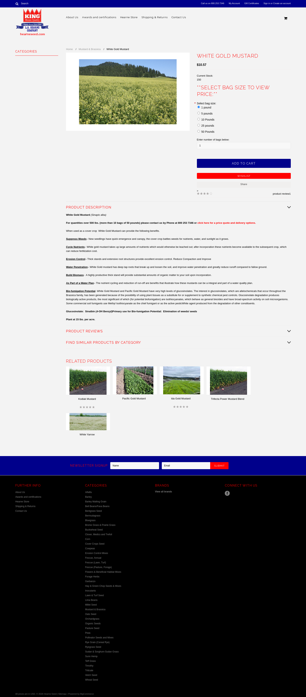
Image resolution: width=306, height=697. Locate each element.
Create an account (282, 3)
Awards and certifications (99, 17)
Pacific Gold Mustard (134, 398)
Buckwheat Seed (94, 529)
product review (281, 193)
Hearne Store (129, 17)
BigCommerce (87, 694)
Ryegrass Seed (93, 647)
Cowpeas (90, 548)
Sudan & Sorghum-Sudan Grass (102, 651)
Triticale (89, 670)
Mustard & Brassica (90, 49)
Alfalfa (88, 492)
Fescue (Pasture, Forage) (98, 567)
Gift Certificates (251, 3)
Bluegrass (90, 520)
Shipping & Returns (154, 17)
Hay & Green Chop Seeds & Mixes (103, 586)
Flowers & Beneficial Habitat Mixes (103, 572)
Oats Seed (90, 614)
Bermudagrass (92, 515)
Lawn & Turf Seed (94, 595)
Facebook (227, 493)
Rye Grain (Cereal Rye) (97, 642)
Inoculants (90, 590)
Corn (87, 539)
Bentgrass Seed (93, 511)
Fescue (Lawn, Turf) (95, 562)
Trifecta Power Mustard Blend (227, 398)
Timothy (89, 665)
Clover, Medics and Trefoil (98, 534)
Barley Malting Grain (95, 501)
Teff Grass (90, 661)
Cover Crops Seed (94, 543)
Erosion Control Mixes (96, 553)
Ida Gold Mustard (181, 398)
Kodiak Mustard (87, 398)
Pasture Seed (92, 628)
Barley (88, 497)
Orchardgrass (92, 618)
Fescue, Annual (93, 558)
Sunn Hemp (91, 656)
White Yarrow (87, 434)
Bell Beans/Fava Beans (97, 506)
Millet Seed (91, 604)
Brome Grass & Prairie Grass (100, 525)
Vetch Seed (91, 675)
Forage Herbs (92, 576)
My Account (234, 3)
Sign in (266, 3)
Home (69, 49)
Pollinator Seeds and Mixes (99, 637)
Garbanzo (90, 581)
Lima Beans (91, 600)
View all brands (163, 491)
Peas (87, 633)
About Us (72, 17)
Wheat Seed (91, 679)
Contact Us (179, 17)
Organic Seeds (93, 623)
